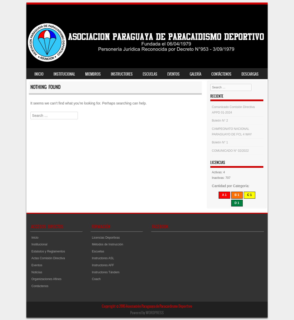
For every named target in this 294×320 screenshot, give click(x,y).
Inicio (38, 74)
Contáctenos (221, 74)
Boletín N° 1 (220, 142)
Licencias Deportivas (106, 237)
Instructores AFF (103, 265)
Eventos (173, 74)
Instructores (122, 74)
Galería (195, 74)
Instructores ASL (103, 258)
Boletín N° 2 (220, 120)
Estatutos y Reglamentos (48, 251)
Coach (96, 279)
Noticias (36, 272)
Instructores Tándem (106, 272)
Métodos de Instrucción (107, 244)
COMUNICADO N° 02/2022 (230, 150)
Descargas (250, 74)
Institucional (64, 74)
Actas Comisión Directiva (48, 258)
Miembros (93, 74)
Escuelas (150, 74)
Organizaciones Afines (46, 279)
